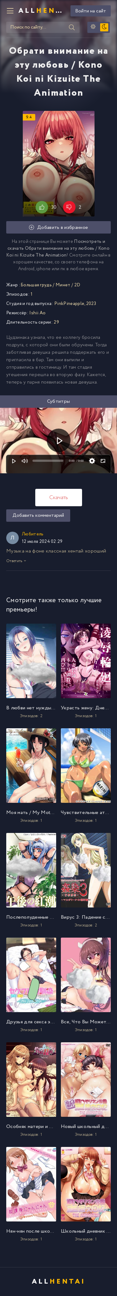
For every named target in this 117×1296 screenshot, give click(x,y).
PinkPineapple (69, 303)
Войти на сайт (90, 11)
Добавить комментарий (38, 515)
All (42, 11)
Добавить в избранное (58, 227)
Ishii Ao (37, 313)
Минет (63, 285)
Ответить (16, 561)
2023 (91, 303)
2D (77, 285)
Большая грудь (36, 285)
